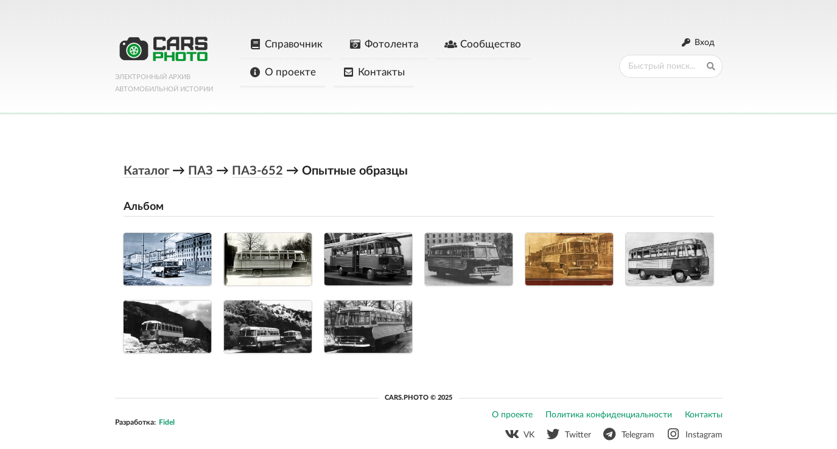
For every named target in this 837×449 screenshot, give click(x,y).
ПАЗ (200, 171)
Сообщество (482, 44)
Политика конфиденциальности (608, 415)
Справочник (286, 44)
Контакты (373, 72)
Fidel (167, 422)
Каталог (146, 171)
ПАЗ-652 (257, 171)
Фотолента (383, 44)
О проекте (282, 72)
